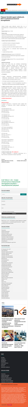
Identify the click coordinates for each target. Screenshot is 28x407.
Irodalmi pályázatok (4, 292)
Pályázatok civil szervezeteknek (7, 257)
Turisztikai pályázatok (5, 268)
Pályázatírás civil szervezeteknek (7, 238)
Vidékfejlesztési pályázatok (6, 264)
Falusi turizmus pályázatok (6, 269)
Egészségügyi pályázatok (6, 284)
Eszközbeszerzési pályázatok (6, 266)
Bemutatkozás (3, 360)
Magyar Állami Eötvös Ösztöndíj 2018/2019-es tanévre (7, 161)
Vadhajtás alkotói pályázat (20, 160)
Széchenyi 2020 (4, 279)
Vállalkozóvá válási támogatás (6, 283)
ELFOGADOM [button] (9, 404)
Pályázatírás (3, 230)
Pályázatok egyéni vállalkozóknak (7, 272)
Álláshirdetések (4, 258)
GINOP (2, 280)
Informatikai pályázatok (5, 291)
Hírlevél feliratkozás (4, 363)
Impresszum (3, 364)
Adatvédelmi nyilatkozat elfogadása (8, 211)
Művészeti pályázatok (5, 273)
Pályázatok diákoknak (5, 254)
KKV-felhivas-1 (4, 100)
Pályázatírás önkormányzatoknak (7, 239)
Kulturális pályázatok (5, 274)
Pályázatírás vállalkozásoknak (6, 234)
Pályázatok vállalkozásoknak (6, 253)
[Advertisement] (14, 171)
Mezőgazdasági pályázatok (6, 265)
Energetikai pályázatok (5, 287)
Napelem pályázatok (5, 295)
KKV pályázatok (4, 261)
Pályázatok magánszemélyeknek (7, 251)
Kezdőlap (2, 357)
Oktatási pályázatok (4, 296)
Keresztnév (3, 201)
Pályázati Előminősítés (5, 231)
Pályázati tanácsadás (5, 232)
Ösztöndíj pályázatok (5, 260)
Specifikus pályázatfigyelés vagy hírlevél (8, 242)
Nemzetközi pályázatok (5, 298)
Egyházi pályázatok (4, 285)
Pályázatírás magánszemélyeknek (7, 236)
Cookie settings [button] (4, 404)
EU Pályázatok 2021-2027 (6, 249)
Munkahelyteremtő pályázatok (6, 270)
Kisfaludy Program (4, 276)
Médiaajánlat (3, 361)
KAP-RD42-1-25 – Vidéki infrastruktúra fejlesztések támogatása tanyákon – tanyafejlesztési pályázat (10, 182)
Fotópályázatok (4, 289)
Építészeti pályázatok (5, 288)
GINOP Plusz (3, 281)
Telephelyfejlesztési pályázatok (7, 262)
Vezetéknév (3, 204)
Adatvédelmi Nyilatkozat (5, 367)
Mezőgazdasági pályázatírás (6, 235)
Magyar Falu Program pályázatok (7, 277)
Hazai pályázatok (4, 250)
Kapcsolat (3, 365)
